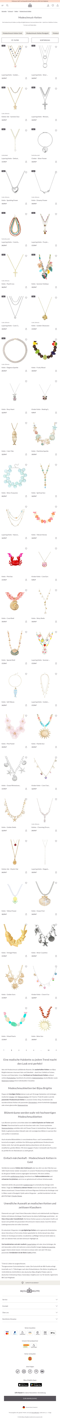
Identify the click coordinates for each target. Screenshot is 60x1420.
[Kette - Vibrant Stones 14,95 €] (45, 522)
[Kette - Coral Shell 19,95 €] (15, 606)
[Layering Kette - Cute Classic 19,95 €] (15, 313)
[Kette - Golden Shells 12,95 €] (15, 815)
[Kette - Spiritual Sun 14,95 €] (45, 481)
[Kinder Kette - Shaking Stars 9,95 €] (45, 397)
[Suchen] (7, 5)
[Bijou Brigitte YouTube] (42, 1371)
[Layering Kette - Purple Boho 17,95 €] (45, 230)
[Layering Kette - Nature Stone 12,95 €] (15, 522)
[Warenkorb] (57, 5)
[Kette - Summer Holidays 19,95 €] (45, 272)
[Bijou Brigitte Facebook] (30, 1371)
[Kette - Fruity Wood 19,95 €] (45, 355)
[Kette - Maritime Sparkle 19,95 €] (45, 439)
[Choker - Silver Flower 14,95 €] (45, 146)
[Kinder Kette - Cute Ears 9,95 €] (45, 564)
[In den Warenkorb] (26, 78)
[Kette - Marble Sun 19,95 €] (45, 731)
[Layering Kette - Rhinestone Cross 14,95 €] (45, 104)
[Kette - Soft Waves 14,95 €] (15, 690)
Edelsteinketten (37, 1078)
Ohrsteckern (32, 1102)
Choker (11, 1097)
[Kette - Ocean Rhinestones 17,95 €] (15, 773)
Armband (53, 1102)
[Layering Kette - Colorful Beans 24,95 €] (15, 230)
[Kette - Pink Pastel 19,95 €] (15, 731)
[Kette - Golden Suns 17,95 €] (15, 982)
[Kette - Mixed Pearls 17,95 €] (15, 1024)
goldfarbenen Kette (17, 1176)
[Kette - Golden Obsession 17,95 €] (45, 313)
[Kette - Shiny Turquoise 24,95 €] (15, 481)
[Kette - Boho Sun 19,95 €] (45, 1024)
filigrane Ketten (23, 1097)
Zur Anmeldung (30, 1398)
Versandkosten (35, 1412)
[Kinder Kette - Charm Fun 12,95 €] (45, 982)
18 (48, 1050)
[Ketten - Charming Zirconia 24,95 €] (45, 815)
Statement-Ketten (8, 1081)
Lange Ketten (31, 1244)
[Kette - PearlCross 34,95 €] (15, 272)
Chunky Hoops (17, 1196)
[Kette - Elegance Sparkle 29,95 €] (15, 355)
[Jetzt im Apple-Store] (23, 1384)
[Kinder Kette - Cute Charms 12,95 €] (45, 773)
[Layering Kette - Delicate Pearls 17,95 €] (15, 146)
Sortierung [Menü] (45, 40)
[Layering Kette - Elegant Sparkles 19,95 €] (45, 857)
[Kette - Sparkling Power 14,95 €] (15, 188)
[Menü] (15, 40)
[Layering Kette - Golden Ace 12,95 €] (15, 63)
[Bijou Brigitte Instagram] (24, 1371)
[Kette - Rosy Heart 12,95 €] (15, 397)
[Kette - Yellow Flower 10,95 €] (15, 899)
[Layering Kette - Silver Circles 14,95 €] (45, 63)
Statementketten (7, 1128)
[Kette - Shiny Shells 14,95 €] (45, 606)
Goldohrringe (28, 1185)
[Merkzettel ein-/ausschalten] (26, 47)
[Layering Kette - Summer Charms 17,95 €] (45, 648)
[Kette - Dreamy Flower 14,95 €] (45, 188)
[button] (48, 5)
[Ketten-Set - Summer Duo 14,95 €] (15, 104)
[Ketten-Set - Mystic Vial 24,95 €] (15, 857)
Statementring (23, 1105)
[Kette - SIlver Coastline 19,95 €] (45, 940)
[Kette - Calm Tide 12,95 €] (15, 439)
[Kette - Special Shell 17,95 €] (15, 648)
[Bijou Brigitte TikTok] (18, 1371)
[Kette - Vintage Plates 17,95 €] (15, 940)
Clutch (30, 1148)
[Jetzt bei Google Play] (36, 1384)
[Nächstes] (56, 1050)
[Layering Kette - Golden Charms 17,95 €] (45, 690)
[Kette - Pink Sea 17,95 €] (15, 564)
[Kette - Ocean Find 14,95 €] (45, 899)
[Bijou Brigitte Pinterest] (36, 1371)
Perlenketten (11, 1078)
